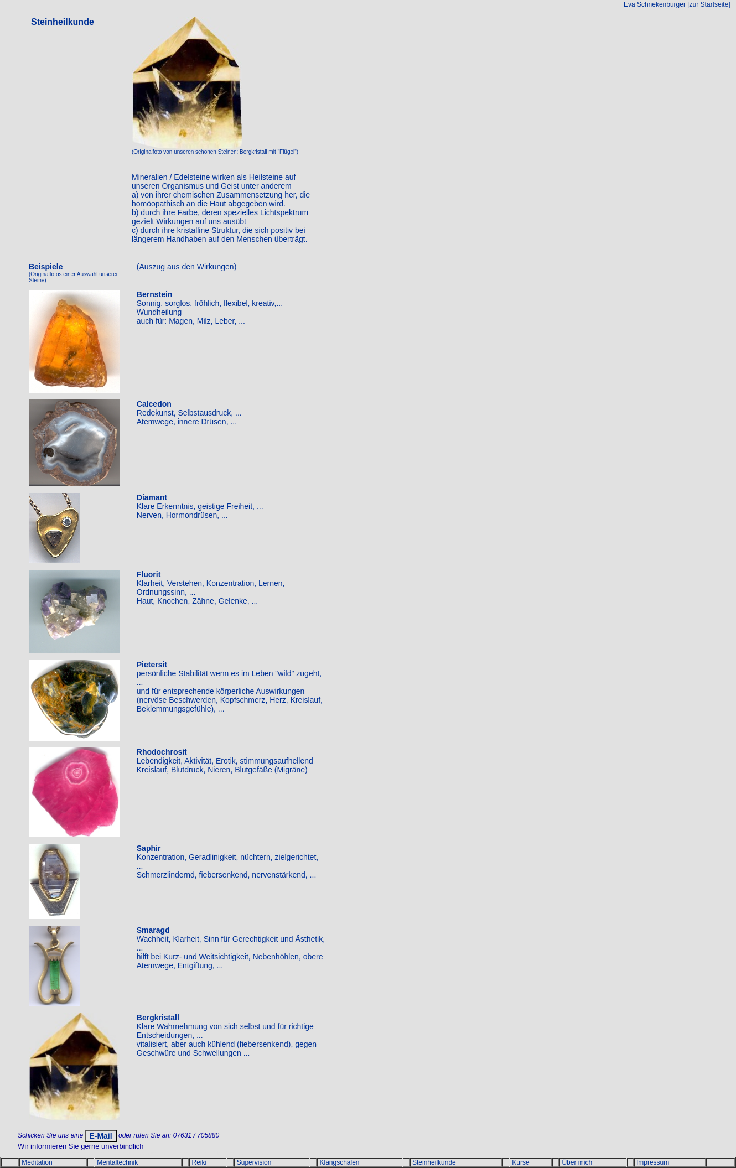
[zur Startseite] (708, 4)
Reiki (198, 1162)
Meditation (37, 1162)
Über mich (577, 1162)
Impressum (652, 1162)
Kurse (520, 1162)
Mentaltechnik (117, 1162)
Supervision (254, 1162)
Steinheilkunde (434, 1162)
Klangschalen (339, 1162)
